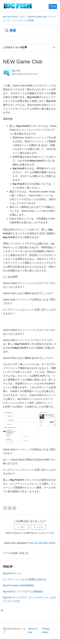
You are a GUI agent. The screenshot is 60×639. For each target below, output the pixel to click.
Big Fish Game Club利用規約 (18, 585)
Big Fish (16, 70)
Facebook (5, 508)
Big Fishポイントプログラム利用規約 (23, 591)
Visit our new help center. (42, 543)
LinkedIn (14, 508)
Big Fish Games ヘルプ (14, 16)
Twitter (10, 508)
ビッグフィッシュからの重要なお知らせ (24, 579)
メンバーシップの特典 (23, 20)
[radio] (21, 527)
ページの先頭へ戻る (15, 553)
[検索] (30, 30)
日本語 (52, 6)
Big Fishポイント (12, 573)
